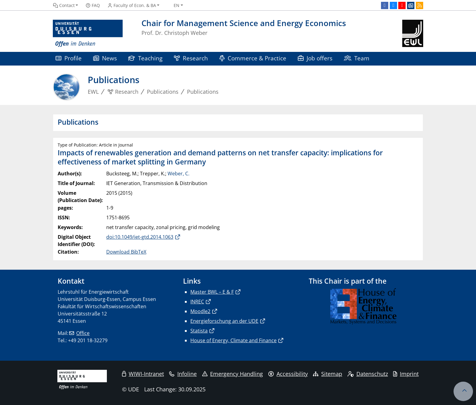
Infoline (183, 373)
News (105, 58)
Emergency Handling (232, 373)
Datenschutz (368, 373)
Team (356, 58)
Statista (199, 330)
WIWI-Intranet (143, 373)
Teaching (145, 58)
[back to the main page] (412, 33)
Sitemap (327, 373)
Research (191, 58)
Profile (69, 58)
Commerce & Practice (252, 58)
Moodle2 (200, 311)
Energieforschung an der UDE (224, 321)
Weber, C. (178, 173)
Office (83, 333)
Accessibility (288, 373)
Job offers (315, 58)
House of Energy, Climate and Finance (233, 340)
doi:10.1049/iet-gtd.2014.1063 (139, 237)
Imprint (406, 373)
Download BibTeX (126, 251)
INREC (197, 301)
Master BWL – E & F (212, 292)
